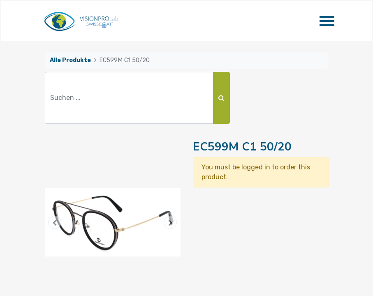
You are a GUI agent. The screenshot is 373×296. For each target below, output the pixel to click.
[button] (55, 222)
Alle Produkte (70, 60)
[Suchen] (221, 98)
